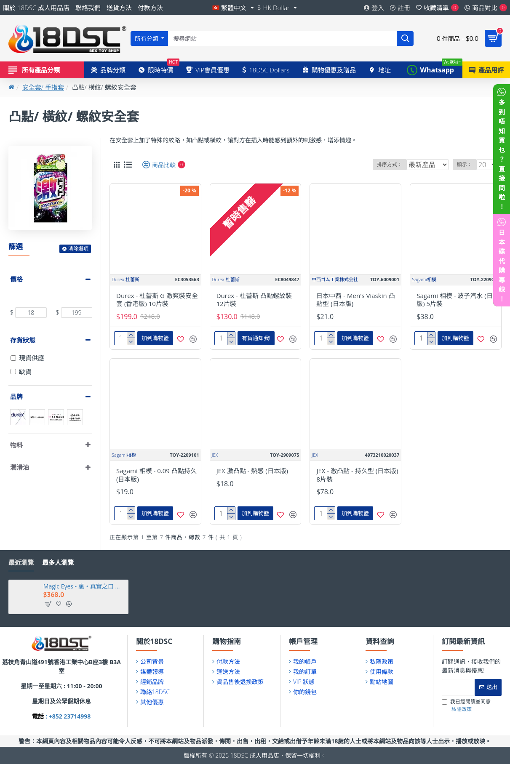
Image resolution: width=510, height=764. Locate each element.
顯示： (467, 164)
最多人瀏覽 (58, 563)
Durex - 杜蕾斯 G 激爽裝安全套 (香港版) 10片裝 (157, 300)
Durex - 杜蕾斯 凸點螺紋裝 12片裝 (254, 300)
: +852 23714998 (67, 716)
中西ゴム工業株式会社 (335, 279)
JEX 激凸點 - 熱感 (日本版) (252, 471)
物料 (16, 445)
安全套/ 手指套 (43, 87)
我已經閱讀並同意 (466, 705)
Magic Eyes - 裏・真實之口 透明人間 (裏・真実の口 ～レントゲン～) (84, 586)
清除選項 (78, 248)
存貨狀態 (22, 340)
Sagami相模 (424, 279)
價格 (16, 279)
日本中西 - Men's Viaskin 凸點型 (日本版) (355, 300)
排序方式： (389, 164)
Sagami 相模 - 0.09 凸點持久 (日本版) (156, 475)
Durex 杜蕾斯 (125, 279)
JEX (215, 455)
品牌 (16, 396)
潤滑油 (19, 467)
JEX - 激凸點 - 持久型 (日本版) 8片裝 (357, 475)
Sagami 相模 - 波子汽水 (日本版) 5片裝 (458, 300)
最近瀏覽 (21, 563)
